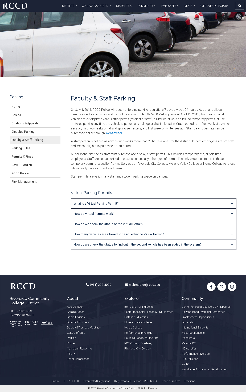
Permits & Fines (22, 156)
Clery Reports (121, 381)
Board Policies (76, 317)
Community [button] (148, 5)
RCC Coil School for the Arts (141, 338)
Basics (16, 115)
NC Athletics (189, 348)
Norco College (133, 327)
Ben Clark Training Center (139, 306)
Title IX (71, 353)
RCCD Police (20, 173)
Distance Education (136, 317)
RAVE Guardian (21, 165)
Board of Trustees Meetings (84, 327)
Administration (75, 312)
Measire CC (189, 343)
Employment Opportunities (198, 317)
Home (15, 106)
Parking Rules (20, 148)
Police (71, 343)
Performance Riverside (138, 332)
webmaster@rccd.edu (144, 284)
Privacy (55, 381)
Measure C (188, 338)
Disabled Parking (23, 131)
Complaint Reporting (79, 348)
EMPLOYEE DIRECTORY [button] (214, 5)
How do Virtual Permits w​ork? (94, 214)
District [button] (70, 5)
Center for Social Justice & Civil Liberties (148, 312)
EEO (76, 381)
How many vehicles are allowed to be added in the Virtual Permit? (119, 234)
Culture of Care (76, 332)
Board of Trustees (78, 322)
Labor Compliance (78, 359)
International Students (195, 327)
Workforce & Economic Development (204, 369)
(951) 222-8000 (100, 284)
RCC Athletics (190, 359)
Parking (71, 338)
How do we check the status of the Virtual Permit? (108, 224)
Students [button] (125, 5)
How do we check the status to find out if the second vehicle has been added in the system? (138, 244)
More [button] (190, 5)
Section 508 (139, 381)
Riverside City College (137, 348)
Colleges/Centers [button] (97, 5)
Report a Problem (170, 381)
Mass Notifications (193, 332)
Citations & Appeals (25, 123)
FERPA (66, 381)
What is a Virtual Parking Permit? (96, 203)
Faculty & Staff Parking (27, 140)
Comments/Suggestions (96, 381)
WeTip (185, 364)
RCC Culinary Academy (138, 343)
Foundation (188, 322)
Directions (189, 381)
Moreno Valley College (138, 322)
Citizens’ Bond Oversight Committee (203, 312)
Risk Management (24, 181)
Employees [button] (171, 5)
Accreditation (75, 306)
